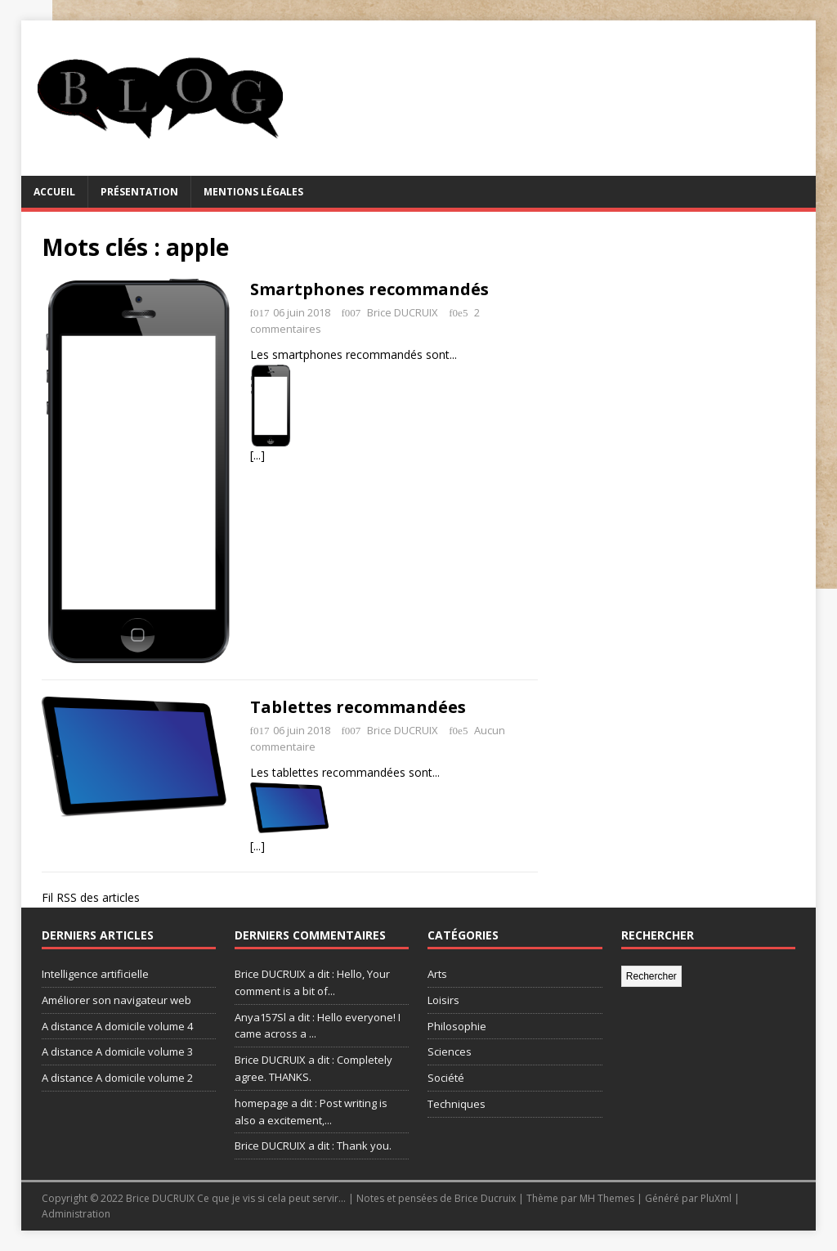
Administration (76, 1214)
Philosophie (456, 1026)
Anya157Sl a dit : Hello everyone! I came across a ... (318, 1026)
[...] (257, 455)
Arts (437, 973)
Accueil (54, 192)
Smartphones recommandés (369, 289)
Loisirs (443, 1000)
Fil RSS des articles (91, 897)
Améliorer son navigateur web (116, 1000)
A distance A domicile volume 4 (117, 1026)
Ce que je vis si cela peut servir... (271, 1198)
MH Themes (607, 1198)
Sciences (449, 1051)
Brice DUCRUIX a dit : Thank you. (313, 1145)
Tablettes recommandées (358, 707)
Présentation (139, 192)
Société (445, 1077)
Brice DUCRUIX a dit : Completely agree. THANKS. (313, 1068)
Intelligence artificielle (95, 973)
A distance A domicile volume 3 (117, 1051)
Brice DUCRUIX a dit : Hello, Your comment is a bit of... (312, 982)
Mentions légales (253, 192)
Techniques (456, 1103)
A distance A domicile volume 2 (117, 1077)
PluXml (716, 1198)
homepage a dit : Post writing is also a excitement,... (311, 1112)
